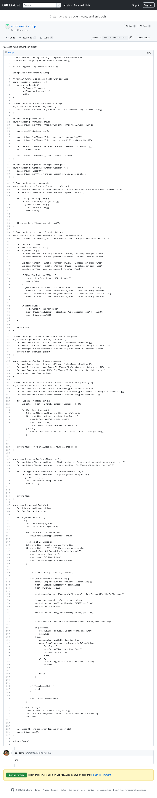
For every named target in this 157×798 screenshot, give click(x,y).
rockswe (19, 752)
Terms (37, 790)
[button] (130, 38)
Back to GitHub (82, 5)
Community (74, 790)
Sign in (136, 5)
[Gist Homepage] (11, 5)
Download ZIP (144, 37)
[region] (78, 401)
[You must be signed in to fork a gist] (145, 26)
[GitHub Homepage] (12, 790)
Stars (46, 37)
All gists (67, 5)
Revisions (27, 37)
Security (54, 790)
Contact (91, 790)
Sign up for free (17, 774)
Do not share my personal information (129, 790)
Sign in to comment (101, 774)
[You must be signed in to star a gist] (130, 26)
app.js (32, 26)
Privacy (46, 790)
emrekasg (18, 26)
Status (63, 790)
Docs (83, 790)
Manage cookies (104, 790)
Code (10, 37)
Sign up (148, 5)
